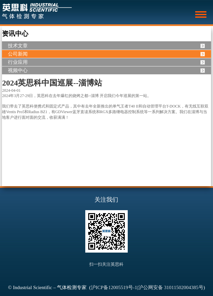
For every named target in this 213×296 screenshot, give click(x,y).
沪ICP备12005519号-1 (114, 287)
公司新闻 (18, 54)
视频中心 (18, 70)
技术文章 (18, 45)
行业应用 (18, 62)
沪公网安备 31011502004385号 (170, 287)
